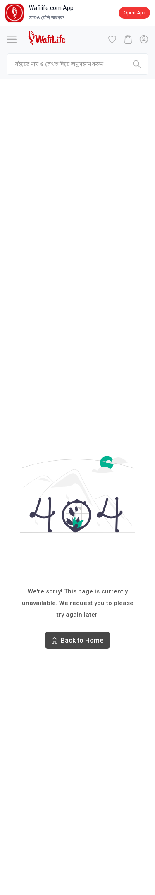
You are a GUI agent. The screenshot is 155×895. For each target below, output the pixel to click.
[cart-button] (128, 39)
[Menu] (12, 39)
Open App (134, 13)
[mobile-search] (77, 64)
